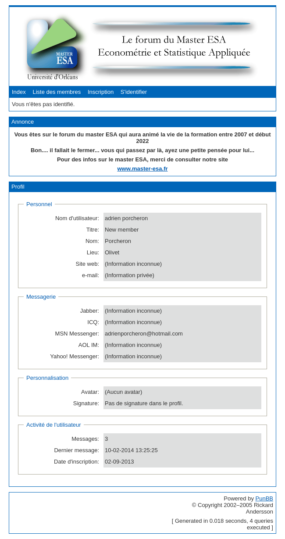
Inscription (101, 92)
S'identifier (134, 92)
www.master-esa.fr (142, 168)
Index (19, 92)
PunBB (264, 498)
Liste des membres (56, 92)
